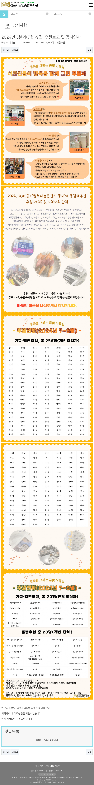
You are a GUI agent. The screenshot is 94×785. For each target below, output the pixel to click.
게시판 (30, 13)
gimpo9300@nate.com (49, 780)
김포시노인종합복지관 (47, 765)
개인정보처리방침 (47, 774)
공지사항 (72, 13)
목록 (89, 50)
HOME (4, 14)
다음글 (15, 50)
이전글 (5, 50)
